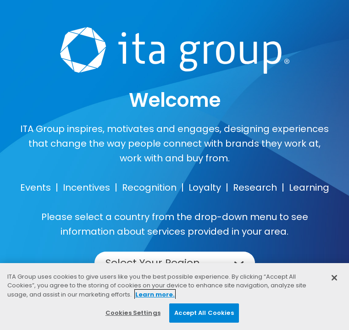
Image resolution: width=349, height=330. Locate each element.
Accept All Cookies (203, 312)
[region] (174, 296)
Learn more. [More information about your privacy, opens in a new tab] (155, 294)
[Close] (334, 278)
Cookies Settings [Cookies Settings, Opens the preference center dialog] (133, 312)
